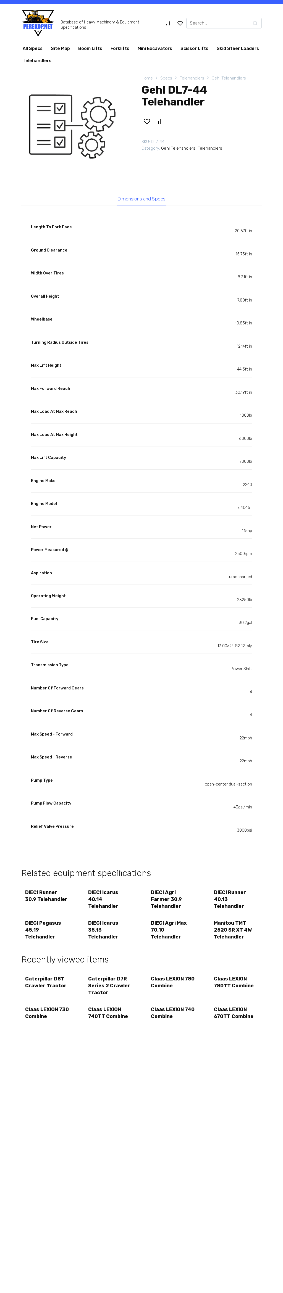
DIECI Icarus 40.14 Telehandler (103, 900)
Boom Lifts (90, 48)
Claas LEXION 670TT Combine (234, 1014)
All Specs (33, 48)
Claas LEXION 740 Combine (167, 1014)
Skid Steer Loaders (238, 48)
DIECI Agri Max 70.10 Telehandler (169, 930)
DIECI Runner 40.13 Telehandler (230, 900)
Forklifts (120, 48)
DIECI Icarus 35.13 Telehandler (103, 930)
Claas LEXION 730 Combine (41, 1014)
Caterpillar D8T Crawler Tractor (46, 983)
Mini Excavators (155, 48)
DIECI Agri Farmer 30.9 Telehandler (166, 900)
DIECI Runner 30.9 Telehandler (46, 896)
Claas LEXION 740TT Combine (108, 1014)
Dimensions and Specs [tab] (141, 199)
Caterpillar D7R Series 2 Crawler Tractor (109, 986)
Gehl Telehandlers (229, 78)
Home (147, 78)
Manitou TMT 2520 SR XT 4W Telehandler (233, 930)
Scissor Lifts (194, 48)
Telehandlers (37, 60)
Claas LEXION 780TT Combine (234, 983)
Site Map (60, 48)
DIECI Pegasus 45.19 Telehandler (43, 930)
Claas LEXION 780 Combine (167, 983)
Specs (166, 78)
